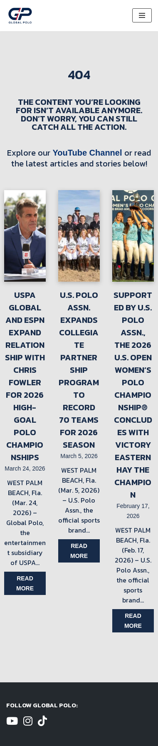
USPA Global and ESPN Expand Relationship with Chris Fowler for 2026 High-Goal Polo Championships (25, 376)
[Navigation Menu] (142, 15)
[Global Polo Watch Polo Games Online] (20, 15)
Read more (25, 583)
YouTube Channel (87, 152)
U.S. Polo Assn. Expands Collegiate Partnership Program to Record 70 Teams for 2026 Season (79, 370)
